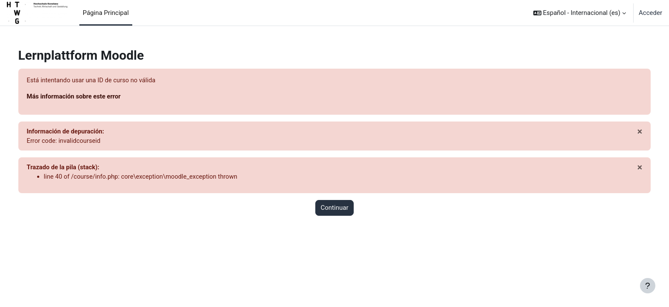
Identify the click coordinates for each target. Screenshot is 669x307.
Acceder (650, 13)
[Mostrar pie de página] (647, 285)
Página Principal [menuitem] (106, 13)
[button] (579, 13)
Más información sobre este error (87, 97)
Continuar (335, 209)
